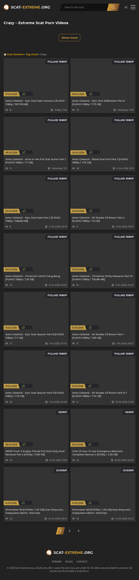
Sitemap (57, 561)
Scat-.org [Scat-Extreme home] (30, 7)
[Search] (113, 7)
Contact (81, 561)
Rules (69, 561)
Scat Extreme (15, 54)
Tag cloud (32, 54)
